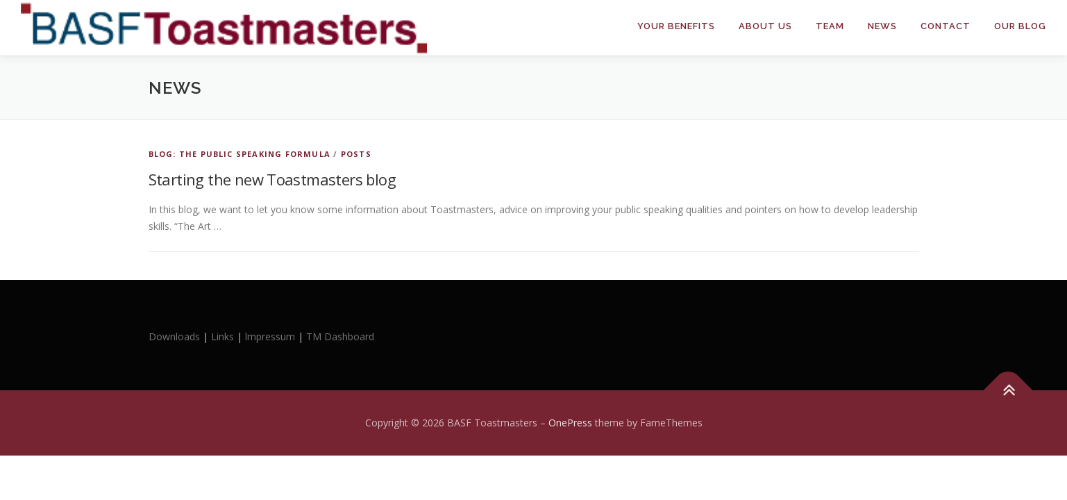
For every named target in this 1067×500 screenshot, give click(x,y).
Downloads (176, 336)
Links (222, 336)
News (882, 26)
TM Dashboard (340, 336)
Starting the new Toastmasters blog (272, 179)
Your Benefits (676, 26)
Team (830, 26)
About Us (765, 26)
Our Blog (1020, 26)
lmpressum (270, 336)
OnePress (570, 422)
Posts (356, 154)
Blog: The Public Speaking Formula (240, 154)
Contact (946, 26)
